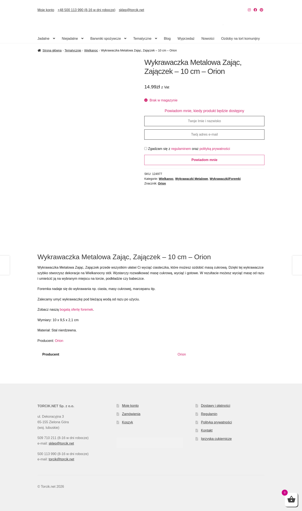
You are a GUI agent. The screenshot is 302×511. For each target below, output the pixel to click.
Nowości (207, 38)
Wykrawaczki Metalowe (191, 178)
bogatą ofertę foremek (76, 309)
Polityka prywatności (216, 422)
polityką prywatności (215, 149)
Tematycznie (73, 50)
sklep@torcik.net (131, 10)
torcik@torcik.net (61, 459)
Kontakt (207, 430)
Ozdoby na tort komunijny (240, 38)
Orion (162, 183)
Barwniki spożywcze (105, 38)
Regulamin (209, 414)
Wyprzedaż (186, 38)
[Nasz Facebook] (255, 10)
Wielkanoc (91, 50)
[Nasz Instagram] (249, 10)
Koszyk (127, 422)
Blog (167, 38)
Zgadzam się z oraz (187, 149)
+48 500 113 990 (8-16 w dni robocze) (86, 10)
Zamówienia (131, 414)
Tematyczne (142, 38)
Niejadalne (70, 38)
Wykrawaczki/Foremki (225, 178)
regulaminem (181, 149)
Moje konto (46, 10)
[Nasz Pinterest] (261, 10)
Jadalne (44, 38)
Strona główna (52, 50)
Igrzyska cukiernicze (216, 439)
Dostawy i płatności (215, 405)
